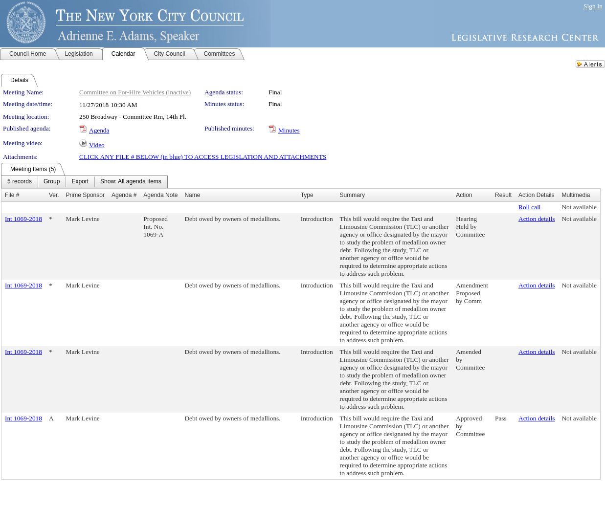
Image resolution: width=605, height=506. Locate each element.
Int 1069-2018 (23, 218)
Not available (578, 207)
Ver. (54, 195)
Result (503, 195)
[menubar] (84, 182)
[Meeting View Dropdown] (130, 182)
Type (307, 195)
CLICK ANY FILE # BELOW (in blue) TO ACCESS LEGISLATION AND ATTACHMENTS (202, 156)
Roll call (529, 207)
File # (12, 195)
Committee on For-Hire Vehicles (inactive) (135, 92)
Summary (352, 195)
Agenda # (124, 195)
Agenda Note (160, 195)
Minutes (289, 130)
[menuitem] (19, 182)
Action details (536, 218)
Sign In (593, 6)
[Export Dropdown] (80, 182)
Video (97, 145)
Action (464, 195)
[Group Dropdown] (52, 182)
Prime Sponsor (85, 195)
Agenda (99, 130)
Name (192, 195)
